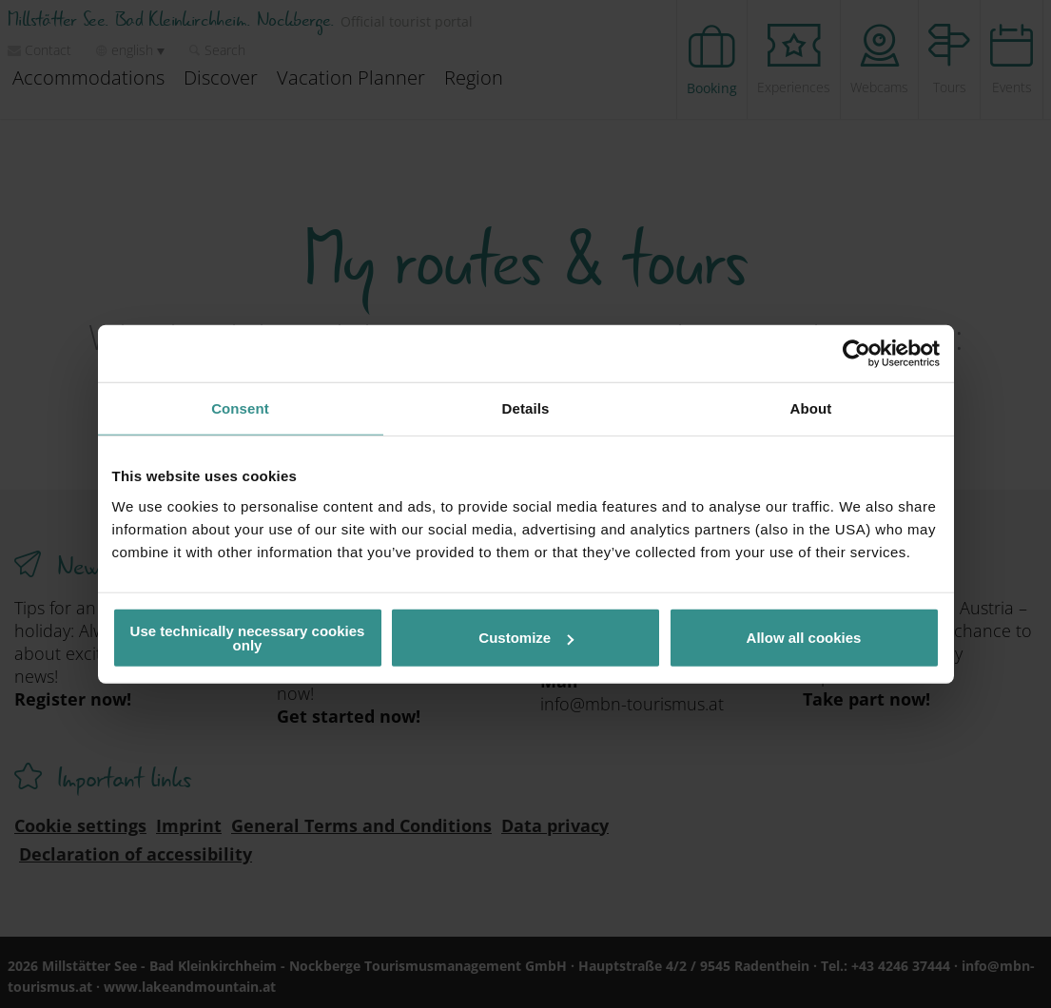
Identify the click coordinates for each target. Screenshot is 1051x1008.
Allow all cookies (804, 638)
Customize (526, 638)
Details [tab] (526, 408)
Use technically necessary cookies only (247, 637)
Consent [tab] (240, 408)
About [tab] (811, 408)
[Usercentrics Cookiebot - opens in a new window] (856, 353)
